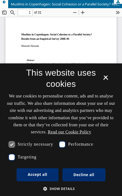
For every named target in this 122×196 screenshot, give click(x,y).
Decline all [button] (83, 174)
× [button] (105, 79)
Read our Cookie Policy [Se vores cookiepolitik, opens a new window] (69, 132)
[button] (61, 188)
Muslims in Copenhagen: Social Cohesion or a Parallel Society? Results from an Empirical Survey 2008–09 (66, 4)
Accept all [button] (37, 174)
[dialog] (61, 129)
